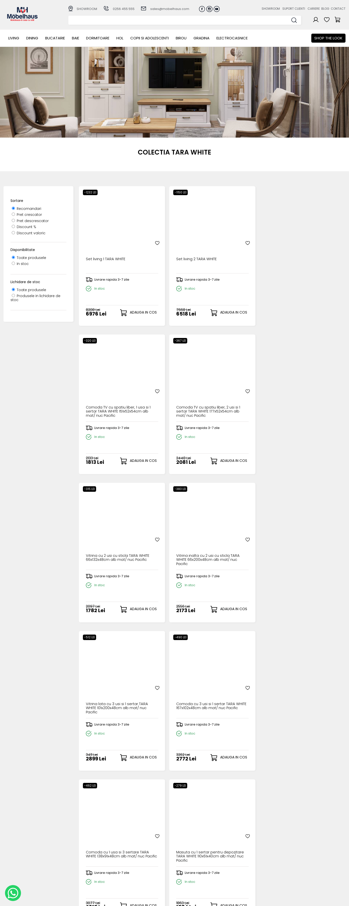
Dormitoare (97, 38)
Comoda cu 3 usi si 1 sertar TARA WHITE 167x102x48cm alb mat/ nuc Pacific (311, 393)
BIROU (181, 38)
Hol (119, 38)
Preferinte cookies (236, 871)
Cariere (314, 8)
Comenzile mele (186, 871)
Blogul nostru (231, 863)
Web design (316, 899)
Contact (338, 8)
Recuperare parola (188, 859)
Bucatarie (55, 38)
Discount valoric (28, 233)
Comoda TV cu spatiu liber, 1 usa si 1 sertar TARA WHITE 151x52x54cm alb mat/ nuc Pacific (244, 244)
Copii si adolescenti (149, 38)
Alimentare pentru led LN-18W (108, 687)
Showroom (271, 8)
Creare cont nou (186, 851)
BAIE (75, 38)
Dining (32, 38)
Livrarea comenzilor (139, 859)
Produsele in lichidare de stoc (35, 297)
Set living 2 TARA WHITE (172, 240)
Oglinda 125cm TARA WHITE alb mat (311, 539)
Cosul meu (180, 867)
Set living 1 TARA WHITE (105, 240)
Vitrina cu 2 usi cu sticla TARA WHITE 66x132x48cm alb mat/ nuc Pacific (108, 393)
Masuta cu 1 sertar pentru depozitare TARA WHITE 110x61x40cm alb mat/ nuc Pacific (175, 541)
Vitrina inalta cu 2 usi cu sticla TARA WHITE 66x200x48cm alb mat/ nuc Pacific (174, 393)
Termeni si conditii (137, 863)
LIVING (13, 38)
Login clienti (181, 855)
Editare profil (182, 875)
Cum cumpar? (134, 851)
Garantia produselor (139, 867)
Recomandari (26, 208)
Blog (325, 8)
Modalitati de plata (138, 855)
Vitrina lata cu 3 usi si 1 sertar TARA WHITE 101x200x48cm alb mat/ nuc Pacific (240, 393)
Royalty (339, 899)
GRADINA (201, 38)
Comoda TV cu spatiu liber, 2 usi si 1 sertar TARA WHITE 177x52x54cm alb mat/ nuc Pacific (312, 244)
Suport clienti (293, 8)
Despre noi (230, 851)
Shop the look (328, 38)
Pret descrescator (30, 220)
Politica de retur (135, 875)
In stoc (20, 263)
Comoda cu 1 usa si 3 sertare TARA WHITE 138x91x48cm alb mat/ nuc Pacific (109, 541)
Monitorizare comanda (142, 871)
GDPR (126, 880)
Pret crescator (27, 214)
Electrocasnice (232, 38)
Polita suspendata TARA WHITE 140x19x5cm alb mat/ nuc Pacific (244, 541)
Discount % (24, 226)
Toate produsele (29, 257)
